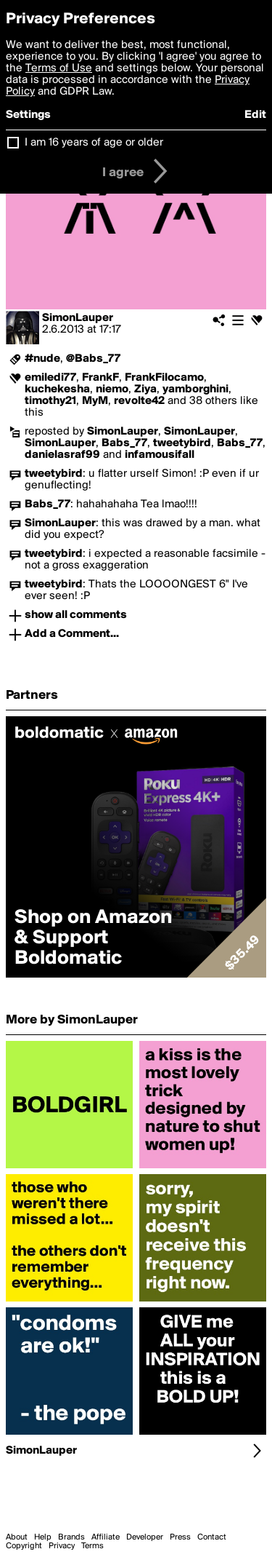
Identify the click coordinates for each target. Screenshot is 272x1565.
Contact (211, 1537)
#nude (42, 359)
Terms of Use (58, 68)
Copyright (24, 1546)
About (17, 1537)
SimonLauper (77, 318)
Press (180, 1537)
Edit (255, 115)
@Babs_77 (93, 359)
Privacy (62, 1546)
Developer (144, 1537)
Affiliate (105, 1537)
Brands (71, 1537)
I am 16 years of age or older (94, 142)
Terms (92, 1546)
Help (42, 1537)
